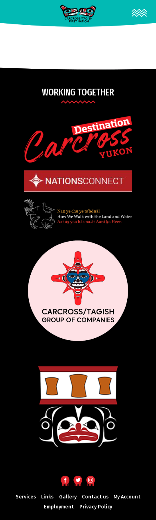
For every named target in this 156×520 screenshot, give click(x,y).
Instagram (91, 480)
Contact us (95, 497)
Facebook (65, 480)
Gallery (68, 497)
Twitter (78, 480)
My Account (127, 497)
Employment (59, 507)
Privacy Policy (95, 507)
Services (26, 497)
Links (47, 497)
